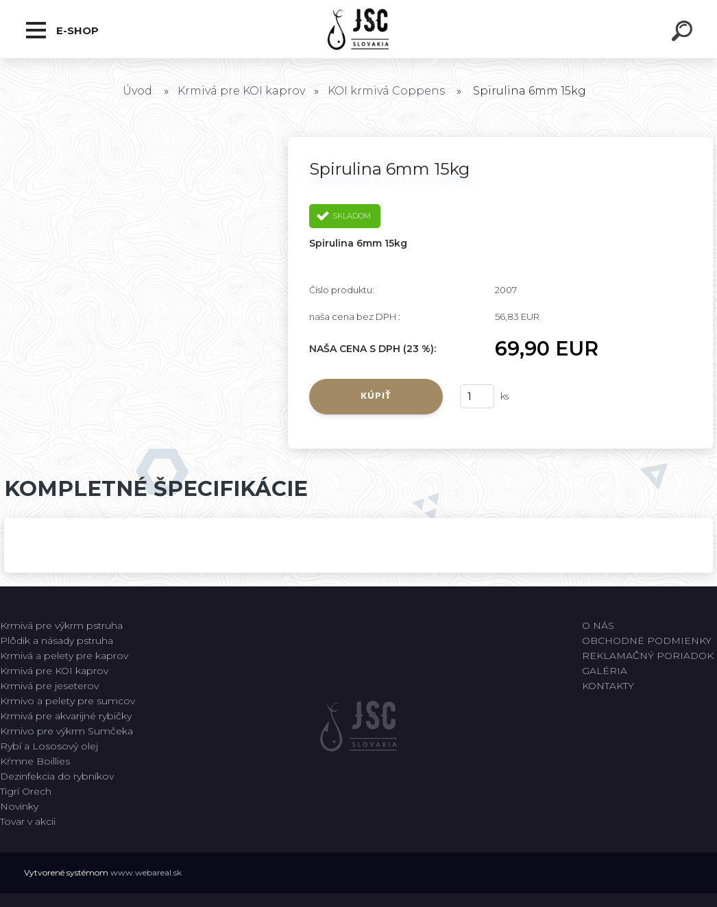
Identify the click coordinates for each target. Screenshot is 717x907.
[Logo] (358, 29)
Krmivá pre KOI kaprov (241, 90)
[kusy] (477, 396)
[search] (684, 33)
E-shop (62, 30)
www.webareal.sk (146, 872)
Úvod (137, 90)
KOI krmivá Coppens (386, 90)
